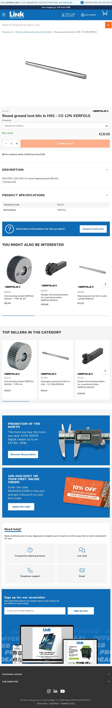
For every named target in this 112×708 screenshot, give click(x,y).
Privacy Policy (42, 703)
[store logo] (17, 15)
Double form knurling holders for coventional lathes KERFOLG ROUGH (91, 384)
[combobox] (56, 25)
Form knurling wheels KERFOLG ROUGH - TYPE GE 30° (19, 297)
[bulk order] (89, 15)
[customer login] (69, 15)
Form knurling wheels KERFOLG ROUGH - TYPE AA (19, 383)
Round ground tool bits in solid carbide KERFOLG (92, 297)
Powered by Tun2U (68, 703)
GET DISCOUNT (75, 3)
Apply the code (21, 506)
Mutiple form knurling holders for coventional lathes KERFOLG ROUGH (55, 297)
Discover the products (23, 454)
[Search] (108, 25)
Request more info (93, 229)
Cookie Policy (54, 703)
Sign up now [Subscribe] (81, 610)
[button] (105, 284)
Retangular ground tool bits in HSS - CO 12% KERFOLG (55, 383)
